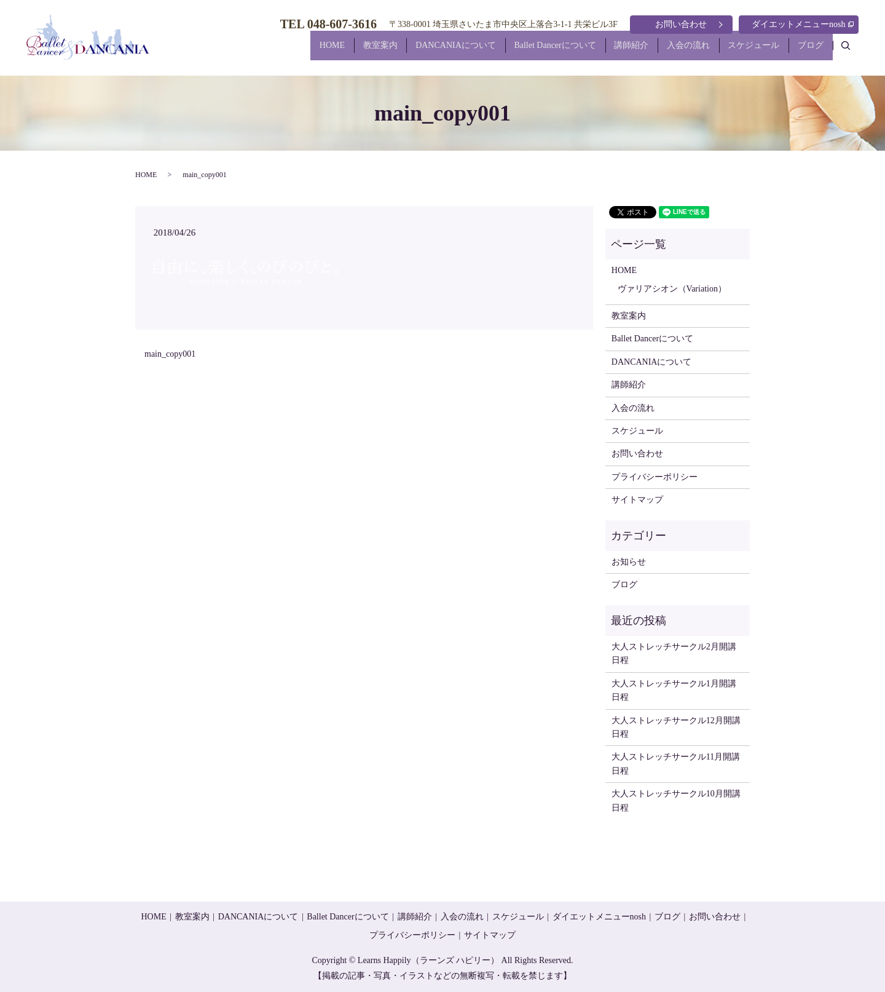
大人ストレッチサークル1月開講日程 (674, 690)
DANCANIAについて (414, 51)
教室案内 (330, 51)
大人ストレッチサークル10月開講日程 (676, 800)
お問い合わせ (681, 24)
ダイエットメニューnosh (803, 24)
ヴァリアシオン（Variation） (672, 288)
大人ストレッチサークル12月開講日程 (676, 727)
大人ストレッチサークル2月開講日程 (674, 653)
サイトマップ (637, 499)
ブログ (807, 51)
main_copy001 (169, 354)
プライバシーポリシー (655, 477)
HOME (275, 51)
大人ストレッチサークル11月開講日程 (676, 763)
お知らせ (629, 561)
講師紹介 (605, 51)
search (852, 50)
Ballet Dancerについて (520, 51)
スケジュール (742, 51)
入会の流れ (669, 51)
